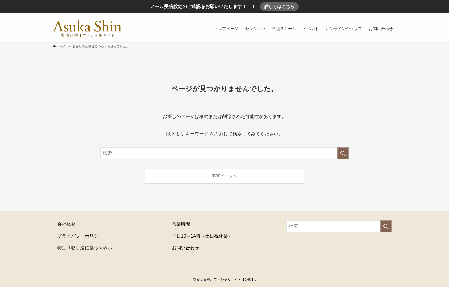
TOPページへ (224, 176)
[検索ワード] (224, 153)
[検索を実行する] (343, 153)
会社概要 (66, 224)
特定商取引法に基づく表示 (84, 247)
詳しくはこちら (279, 6)
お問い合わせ (185, 247)
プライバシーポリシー (80, 236)
